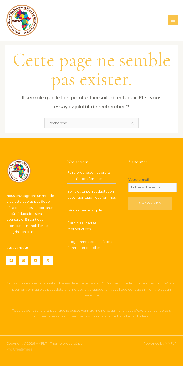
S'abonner (150, 203)
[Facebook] (11, 260)
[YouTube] (35, 260)
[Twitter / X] (48, 260)
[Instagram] (23, 260)
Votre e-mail (138, 180)
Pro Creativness (19, 349)
